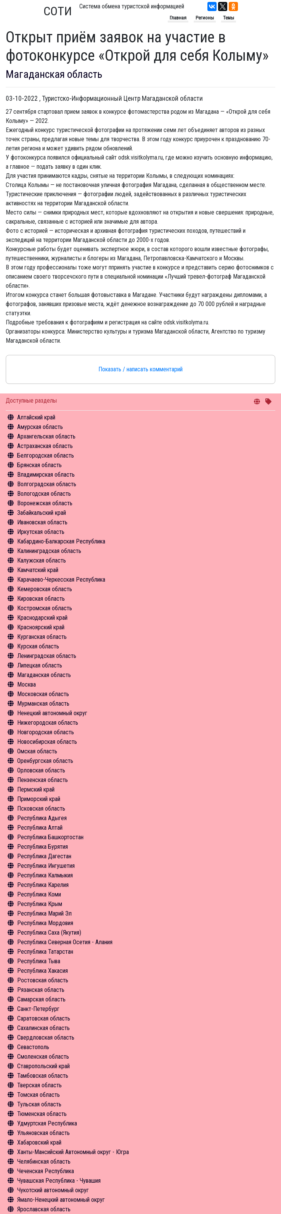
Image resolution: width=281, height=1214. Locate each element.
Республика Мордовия (45, 923)
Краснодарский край (42, 617)
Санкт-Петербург (38, 1008)
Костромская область (44, 608)
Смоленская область (43, 1056)
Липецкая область (39, 665)
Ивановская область (42, 522)
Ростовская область (42, 980)
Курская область (38, 646)
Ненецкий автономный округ (52, 713)
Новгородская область (45, 732)
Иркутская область (40, 531)
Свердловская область (45, 1037)
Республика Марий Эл (44, 913)
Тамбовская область (42, 1075)
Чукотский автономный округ (53, 1190)
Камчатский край (37, 570)
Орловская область (41, 770)
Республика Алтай (40, 827)
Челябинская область (44, 1161)
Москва (26, 684)
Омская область (37, 751)
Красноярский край (40, 627)
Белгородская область (45, 455)
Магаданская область (44, 675)
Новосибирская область (47, 741)
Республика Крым (39, 904)
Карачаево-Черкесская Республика (61, 579)
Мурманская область (43, 703)
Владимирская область (46, 474)
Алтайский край (36, 417)
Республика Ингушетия (46, 865)
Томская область (38, 1094)
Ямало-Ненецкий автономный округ (61, 1199)
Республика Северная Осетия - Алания (64, 942)
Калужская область (41, 560)
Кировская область (41, 598)
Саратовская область (43, 1018)
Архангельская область (46, 436)
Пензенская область (42, 780)
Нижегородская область (47, 722)
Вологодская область (44, 493)
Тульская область (39, 1104)
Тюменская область (42, 1113)
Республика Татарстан (45, 951)
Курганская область (42, 636)
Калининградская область (49, 551)
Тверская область (39, 1085)
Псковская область (41, 808)
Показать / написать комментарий (140, 369)
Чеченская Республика (45, 1171)
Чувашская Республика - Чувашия (59, 1180)
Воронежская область (44, 503)
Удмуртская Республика (47, 1123)
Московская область (43, 694)
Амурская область (40, 426)
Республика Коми (39, 894)
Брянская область (39, 465)
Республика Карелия (43, 884)
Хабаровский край (39, 1142)
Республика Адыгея (42, 818)
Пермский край (36, 789)
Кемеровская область (44, 589)
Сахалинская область (43, 1028)
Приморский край (38, 799)
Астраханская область (45, 446)
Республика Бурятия (42, 846)
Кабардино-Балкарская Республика (61, 541)
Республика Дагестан (44, 856)
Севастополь (33, 1047)
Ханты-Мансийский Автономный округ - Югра (73, 1152)
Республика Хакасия (42, 970)
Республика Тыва (38, 961)
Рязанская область (40, 989)
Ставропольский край (43, 1066)
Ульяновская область (43, 1133)
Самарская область (41, 999)
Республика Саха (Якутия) (49, 932)
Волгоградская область (46, 484)
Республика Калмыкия (45, 875)
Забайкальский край (41, 512)
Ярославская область (44, 1209)
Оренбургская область (45, 760)
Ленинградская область (46, 655)
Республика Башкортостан (50, 837)
